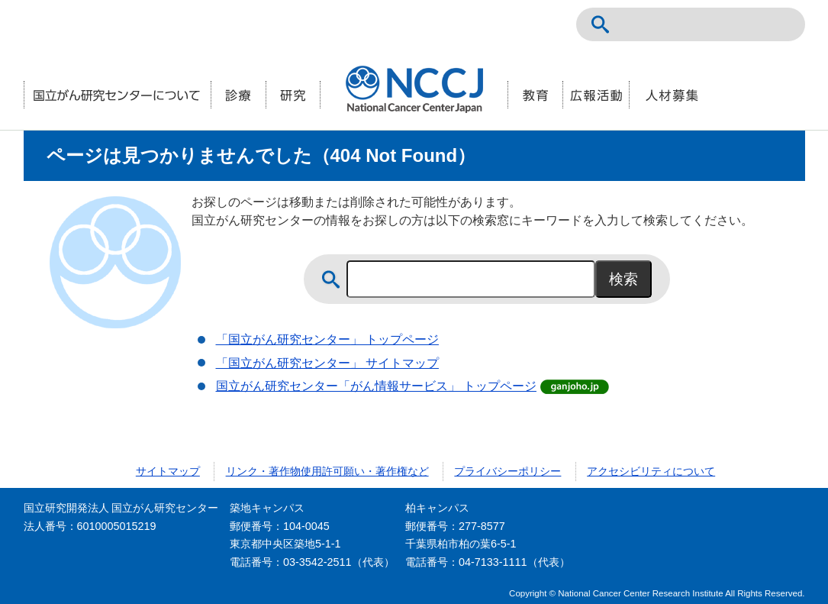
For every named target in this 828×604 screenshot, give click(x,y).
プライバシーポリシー (507, 471)
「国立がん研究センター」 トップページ (327, 339)
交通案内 (780, 24)
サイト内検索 (600, 24)
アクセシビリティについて (651, 471)
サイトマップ (168, 471)
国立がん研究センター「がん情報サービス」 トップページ (376, 386)
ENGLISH (747, 24)
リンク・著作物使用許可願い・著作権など (327, 471)
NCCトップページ (713, 24)
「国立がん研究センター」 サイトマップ (327, 363)
